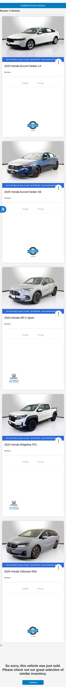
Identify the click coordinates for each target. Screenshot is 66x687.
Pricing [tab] (40, 83)
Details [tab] (25, 83)
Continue (33, 682)
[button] (58, 62)
